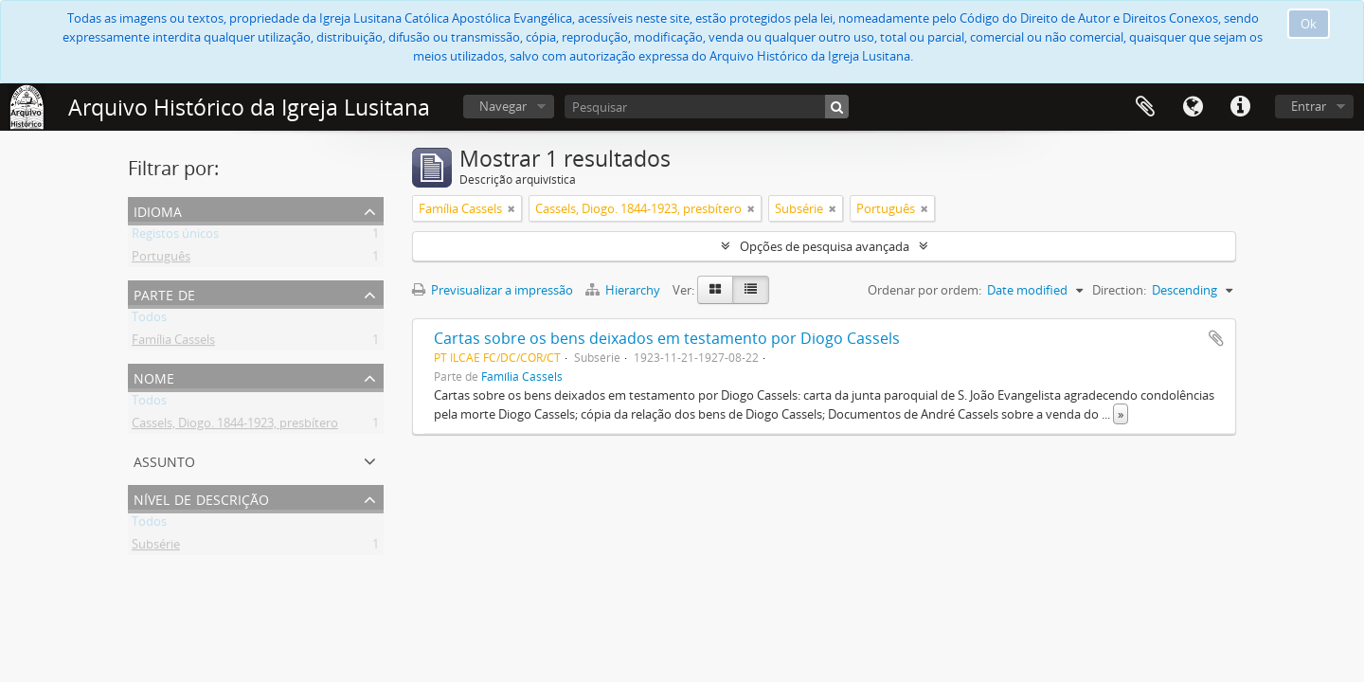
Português (161, 259)
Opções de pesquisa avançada (824, 246)
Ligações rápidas (1240, 107)
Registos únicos (175, 236)
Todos (149, 320)
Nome (154, 376)
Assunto (164, 460)
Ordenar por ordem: (924, 289)
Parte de (164, 293)
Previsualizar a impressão (492, 289)
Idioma (1192, 107)
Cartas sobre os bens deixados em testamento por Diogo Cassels (667, 338)
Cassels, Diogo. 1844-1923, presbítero (235, 426)
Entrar (1308, 106)
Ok (1309, 23)
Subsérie (156, 547)
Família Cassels (173, 342)
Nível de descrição (201, 498)
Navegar (503, 106)
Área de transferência (1145, 107)
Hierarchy (624, 289)
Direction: (1119, 289)
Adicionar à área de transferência (1216, 338)
